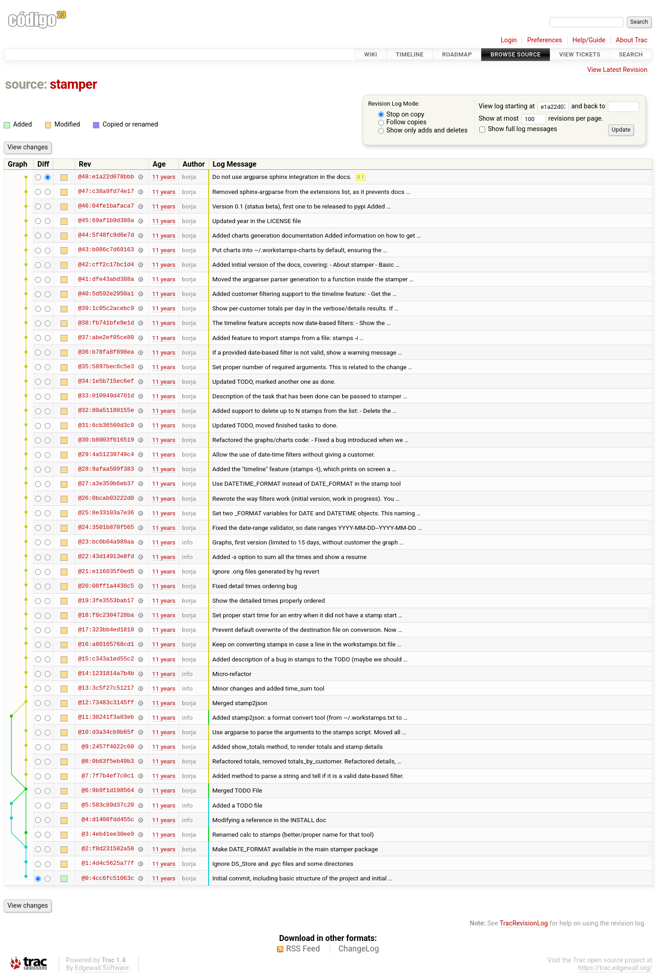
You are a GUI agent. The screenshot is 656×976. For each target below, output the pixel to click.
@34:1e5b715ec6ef (106, 381)
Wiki (370, 54)
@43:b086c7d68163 (106, 250)
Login (509, 40)
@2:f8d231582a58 (108, 849)
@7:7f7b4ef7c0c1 (108, 776)
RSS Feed (303, 948)
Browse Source (516, 54)
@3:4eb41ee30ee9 (108, 834)
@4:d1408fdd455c (108, 820)
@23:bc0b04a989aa (106, 542)
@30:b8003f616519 (106, 440)
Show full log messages (518, 129)
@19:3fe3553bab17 (106, 600)
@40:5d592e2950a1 (106, 294)
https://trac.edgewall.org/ (615, 968)
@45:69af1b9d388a (106, 221)
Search (631, 54)
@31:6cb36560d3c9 (106, 425)
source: (26, 84)
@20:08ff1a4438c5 (106, 586)
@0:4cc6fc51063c (108, 878)
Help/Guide (589, 40)
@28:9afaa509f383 (106, 469)
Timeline (410, 54)
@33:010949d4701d (106, 396)
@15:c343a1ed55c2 (106, 659)
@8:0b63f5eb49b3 (108, 761)
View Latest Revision (617, 70)
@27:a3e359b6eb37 (106, 483)
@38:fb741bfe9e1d (106, 323)
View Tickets (579, 54)
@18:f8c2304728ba (106, 615)
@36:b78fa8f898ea (106, 352)
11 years (163, 176)
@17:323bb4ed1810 (106, 629)
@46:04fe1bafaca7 (106, 206)
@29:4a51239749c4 (106, 454)
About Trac (632, 40)
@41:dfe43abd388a (106, 279)
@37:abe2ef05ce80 (106, 338)
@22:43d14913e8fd (106, 557)
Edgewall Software (102, 968)
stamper (73, 84)
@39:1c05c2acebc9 (106, 308)
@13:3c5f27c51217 (106, 688)
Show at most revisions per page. (540, 118)
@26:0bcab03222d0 (106, 498)
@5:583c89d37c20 (108, 805)
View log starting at (524, 106)
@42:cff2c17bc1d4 (106, 264)
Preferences (544, 40)
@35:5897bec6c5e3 (106, 367)
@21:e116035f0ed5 (106, 571)
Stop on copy (401, 114)
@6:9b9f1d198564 (108, 790)
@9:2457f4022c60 (108, 746)
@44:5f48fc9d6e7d (106, 235)
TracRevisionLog (524, 923)
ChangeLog (358, 948)
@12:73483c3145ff (106, 703)
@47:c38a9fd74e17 (106, 192)
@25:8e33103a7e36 (106, 513)
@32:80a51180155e (106, 411)
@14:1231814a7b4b (106, 674)
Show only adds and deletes (423, 130)
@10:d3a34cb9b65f (106, 732)
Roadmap (457, 54)
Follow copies (402, 122)
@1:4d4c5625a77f (108, 863)
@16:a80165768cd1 (106, 644)
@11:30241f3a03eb (106, 717)
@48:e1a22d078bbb (106, 177)
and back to (605, 106)
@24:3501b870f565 (106, 528)
